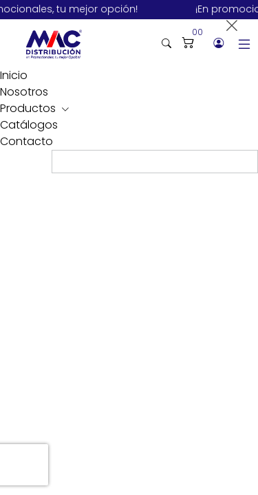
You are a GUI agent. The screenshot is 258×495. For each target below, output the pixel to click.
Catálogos (29, 125)
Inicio (14, 75)
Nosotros (24, 92)
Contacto (26, 141)
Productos (29, 108)
